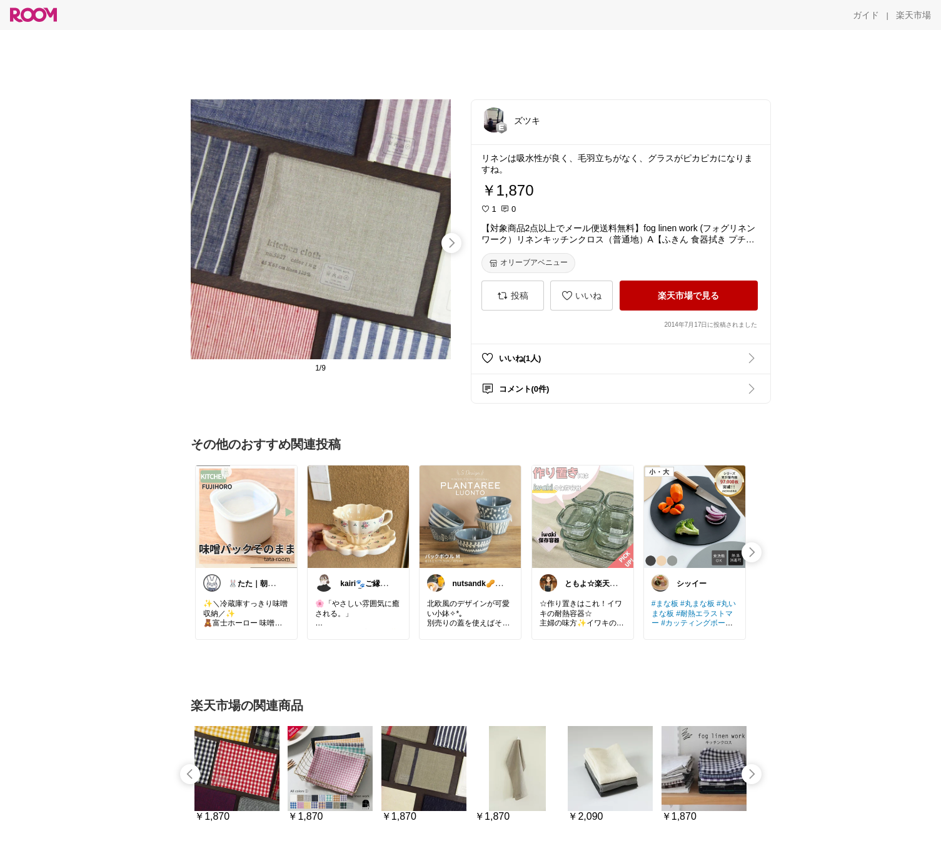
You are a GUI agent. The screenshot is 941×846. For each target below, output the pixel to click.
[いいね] (581, 296)
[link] (246, 516)
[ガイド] (866, 15)
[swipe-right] (451, 243)
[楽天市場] (913, 15)
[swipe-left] (190, 774)
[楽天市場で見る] (689, 296)
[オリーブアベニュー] (528, 263)
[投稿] (512, 296)
